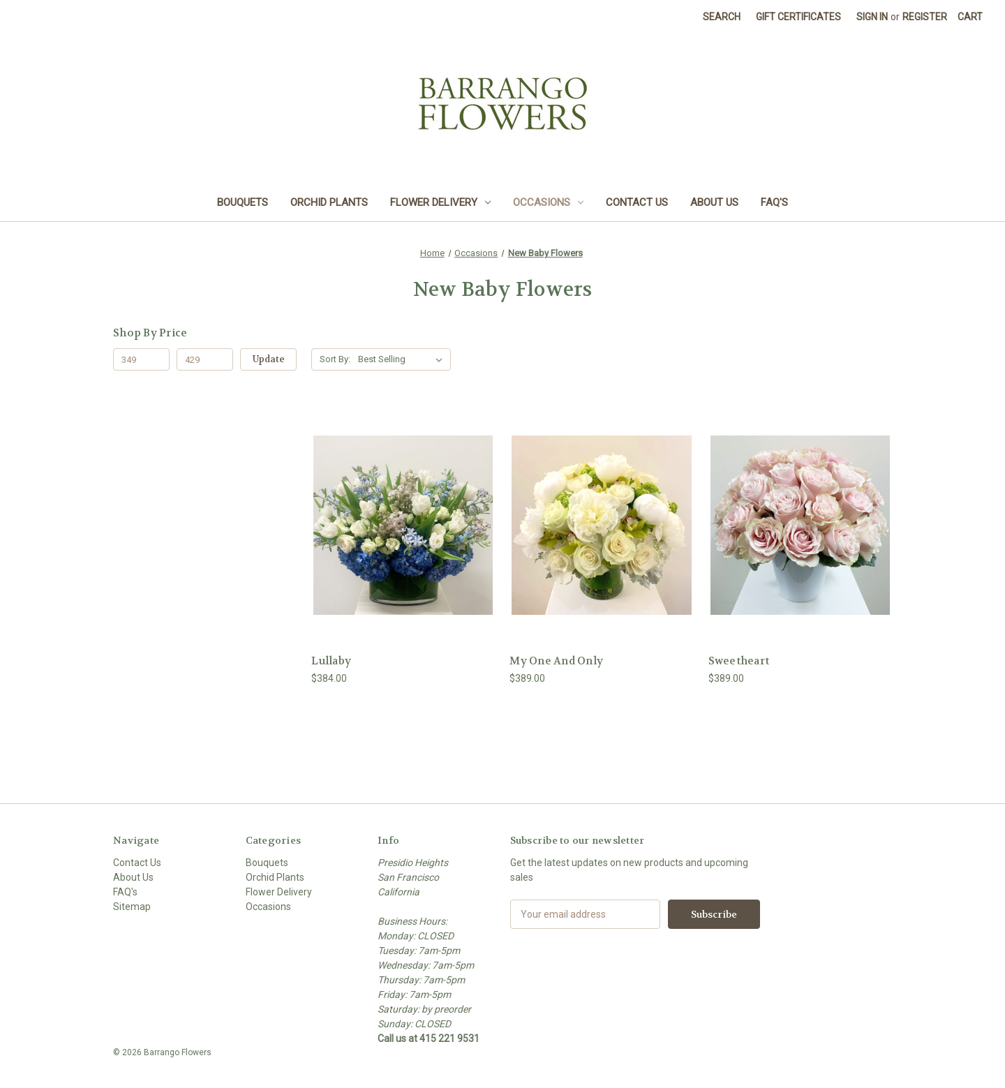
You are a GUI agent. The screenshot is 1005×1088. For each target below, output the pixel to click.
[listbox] (403, 359)
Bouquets (242, 202)
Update (269, 359)
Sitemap (132, 906)
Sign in (872, 16)
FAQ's (774, 202)
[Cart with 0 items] (970, 17)
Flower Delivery (440, 202)
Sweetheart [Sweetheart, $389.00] (739, 661)
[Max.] (205, 359)
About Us (714, 202)
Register (924, 16)
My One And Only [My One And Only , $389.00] (556, 661)
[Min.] (141, 359)
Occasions (548, 202)
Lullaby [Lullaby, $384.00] (331, 661)
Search (721, 16)
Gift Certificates (798, 16)
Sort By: (335, 359)
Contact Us (637, 202)
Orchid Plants (329, 202)
